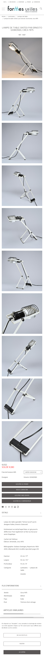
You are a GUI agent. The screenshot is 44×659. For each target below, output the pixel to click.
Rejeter (22, 644)
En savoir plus (22, 635)
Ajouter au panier (22, 484)
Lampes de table (22, 16)
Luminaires (11, 16)
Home (4, 16)
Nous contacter (22, 490)
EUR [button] (5, 2)
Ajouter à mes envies (22, 495)
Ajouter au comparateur (22, 501)
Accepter (22, 652)
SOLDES (23, 574)
